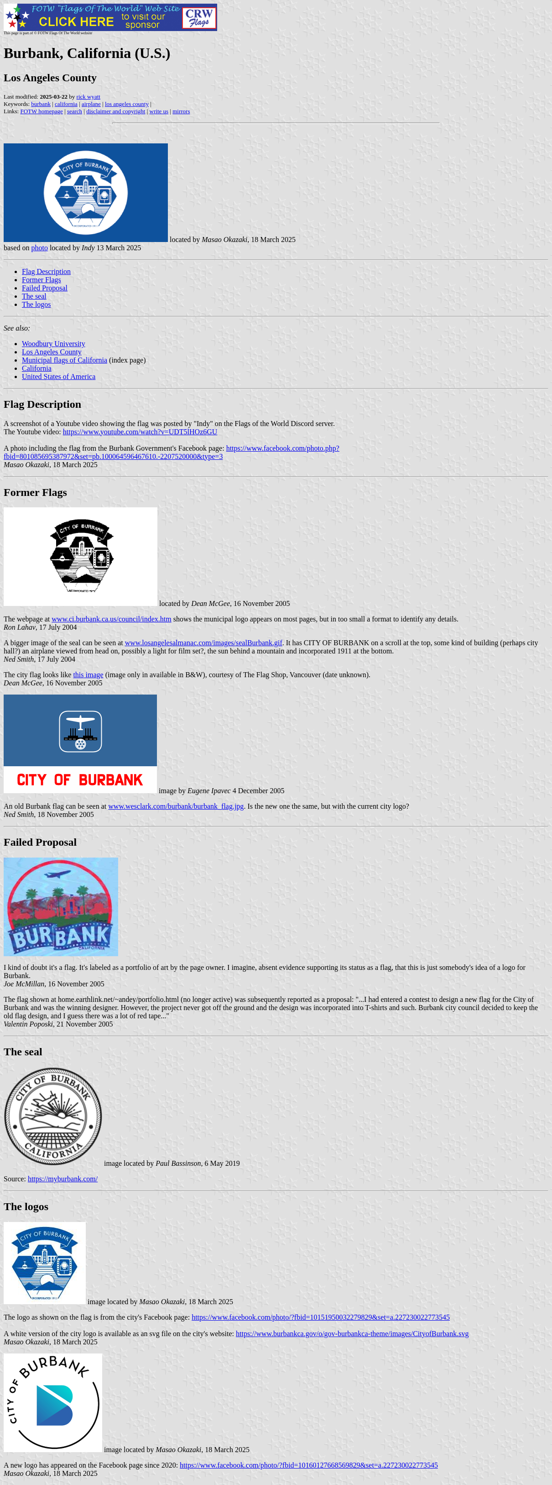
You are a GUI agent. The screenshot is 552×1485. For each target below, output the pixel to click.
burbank (41, 103)
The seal (34, 296)
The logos (36, 304)
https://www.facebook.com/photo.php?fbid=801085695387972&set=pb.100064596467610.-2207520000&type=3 (171, 452)
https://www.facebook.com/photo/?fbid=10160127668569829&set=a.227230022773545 (309, 1465)
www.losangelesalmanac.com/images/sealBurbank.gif (203, 643)
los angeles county (127, 103)
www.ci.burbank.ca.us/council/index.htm (111, 619)
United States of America (58, 376)
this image (88, 675)
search (74, 111)
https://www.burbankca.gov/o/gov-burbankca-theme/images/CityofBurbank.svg (352, 1334)
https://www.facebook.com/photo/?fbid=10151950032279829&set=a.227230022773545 (321, 1317)
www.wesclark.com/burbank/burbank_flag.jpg (176, 806)
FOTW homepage (41, 111)
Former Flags (41, 280)
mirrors (181, 111)
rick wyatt (88, 96)
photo (39, 248)
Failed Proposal (45, 288)
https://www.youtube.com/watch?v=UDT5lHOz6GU (140, 432)
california (66, 103)
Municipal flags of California (64, 360)
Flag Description (46, 271)
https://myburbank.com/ (63, 1179)
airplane (91, 103)
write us (159, 111)
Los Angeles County (52, 352)
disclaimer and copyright (115, 111)
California (37, 368)
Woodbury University (53, 344)
